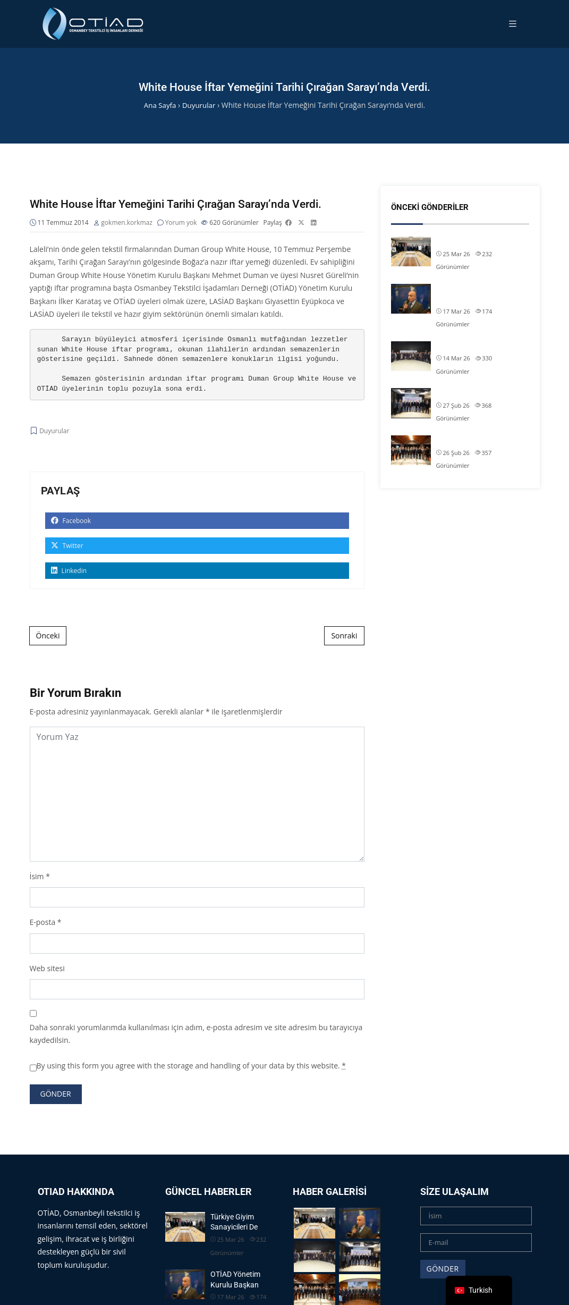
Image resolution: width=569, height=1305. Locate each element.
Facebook (71, 521)
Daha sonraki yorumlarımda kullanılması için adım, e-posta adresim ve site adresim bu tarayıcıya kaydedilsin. (196, 1035)
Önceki (48, 637)
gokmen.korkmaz (126, 223)
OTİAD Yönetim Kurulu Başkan (472, 294)
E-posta (43, 923)
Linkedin (69, 571)
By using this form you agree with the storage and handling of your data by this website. (191, 1067)
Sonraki (344, 637)
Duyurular (54, 431)
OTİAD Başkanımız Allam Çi (480, 393)
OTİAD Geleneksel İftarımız (479, 346)
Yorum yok (181, 223)
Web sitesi (47, 969)
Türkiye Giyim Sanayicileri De (482, 241)
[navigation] (479, 1290)
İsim (37, 877)
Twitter (67, 546)
